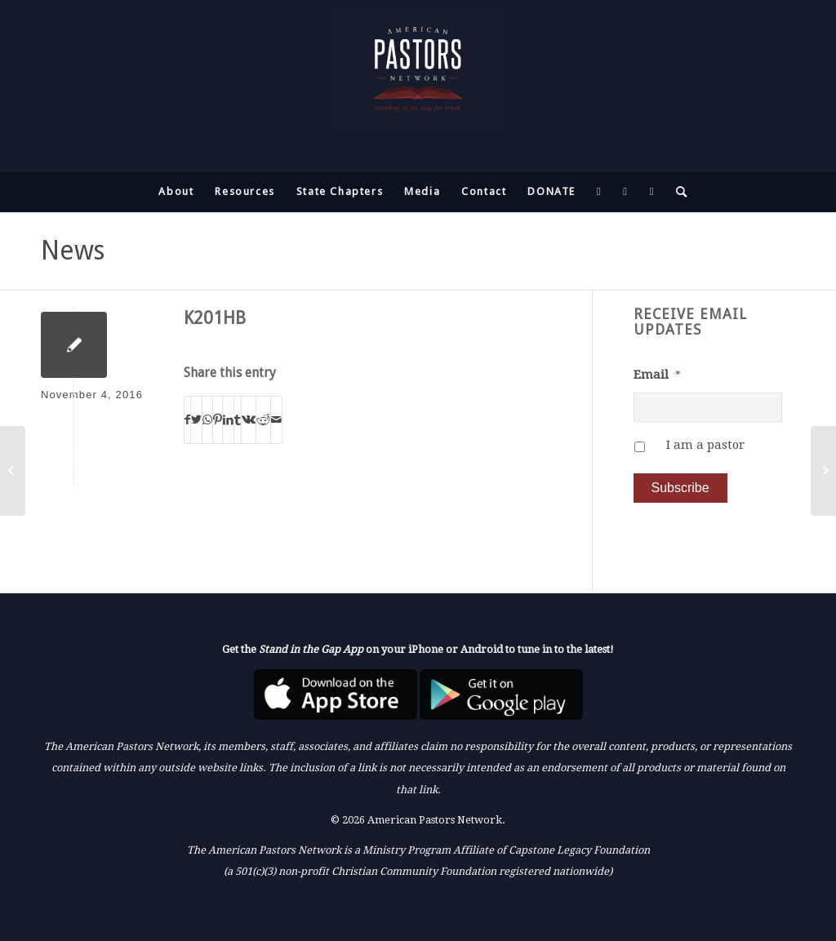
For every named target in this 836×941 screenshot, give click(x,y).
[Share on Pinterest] (217, 419)
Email (657, 374)
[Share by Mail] (276, 419)
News (72, 250)
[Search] (676, 191)
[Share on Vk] (249, 419)
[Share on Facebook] (187, 419)
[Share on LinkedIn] (228, 419)
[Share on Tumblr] (237, 419)
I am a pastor (705, 444)
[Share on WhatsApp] (207, 419)
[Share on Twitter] (196, 419)
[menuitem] (176, 191)
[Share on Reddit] (263, 419)
